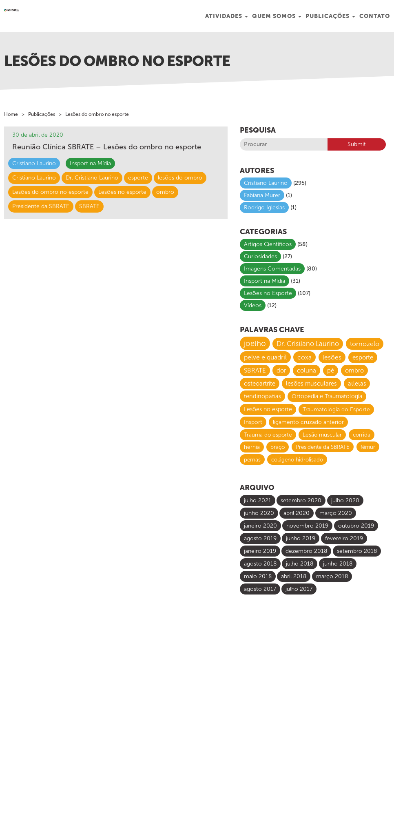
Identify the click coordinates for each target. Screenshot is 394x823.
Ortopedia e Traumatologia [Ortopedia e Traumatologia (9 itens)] (327, 396)
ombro (165, 192)
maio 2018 (258, 576)
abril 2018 (293, 576)
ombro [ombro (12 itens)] (354, 370)
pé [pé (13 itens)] (330, 370)
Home (11, 114)
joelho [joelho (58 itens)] (255, 343)
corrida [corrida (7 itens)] (361, 434)
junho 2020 (259, 513)
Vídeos (252, 305)
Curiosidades (260, 256)
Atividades (226, 16)
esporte (138, 177)
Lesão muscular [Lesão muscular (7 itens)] (322, 434)
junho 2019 (300, 538)
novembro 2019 (307, 525)
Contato (374, 16)
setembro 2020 (301, 500)
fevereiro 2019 (344, 538)
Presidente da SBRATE (40, 206)
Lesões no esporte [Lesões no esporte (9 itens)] (268, 409)
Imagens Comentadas (272, 268)
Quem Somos (276, 16)
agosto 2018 (260, 563)
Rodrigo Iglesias (264, 207)
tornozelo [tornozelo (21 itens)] (364, 344)
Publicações (330, 16)
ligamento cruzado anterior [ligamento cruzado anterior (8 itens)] (308, 422)
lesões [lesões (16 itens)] (332, 357)
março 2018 (332, 576)
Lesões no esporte (122, 192)
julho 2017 (299, 589)
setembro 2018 (357, 551)
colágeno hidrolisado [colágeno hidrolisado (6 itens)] (297, 459)
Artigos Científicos (268, 244)
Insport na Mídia (90, 163)
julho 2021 (257, 500)
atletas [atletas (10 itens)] (357, 383)
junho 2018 (337, 563)
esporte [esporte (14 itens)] (362, 357)
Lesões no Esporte (268, 293)
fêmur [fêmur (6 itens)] (368, 447)
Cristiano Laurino (34, 163)
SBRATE (89, 206)
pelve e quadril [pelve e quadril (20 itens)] (265, 357)
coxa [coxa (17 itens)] (304, 357)
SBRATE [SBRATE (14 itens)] (255, 370)
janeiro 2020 (260, 525)
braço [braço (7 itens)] (277, 447)
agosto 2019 (260, 538)
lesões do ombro (180, 177)
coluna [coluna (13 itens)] (306, 370)
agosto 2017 (260, 589)
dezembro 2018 (306, 551)
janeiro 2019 (260, 551)
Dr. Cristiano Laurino (92, 177)
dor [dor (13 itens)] (281, 370)
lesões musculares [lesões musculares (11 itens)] (311, 383)
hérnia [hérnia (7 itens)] (252, 447)
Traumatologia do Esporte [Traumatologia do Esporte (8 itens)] (336, 409)
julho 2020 (345, 500)
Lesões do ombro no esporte (50, 192)
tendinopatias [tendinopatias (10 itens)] (262, 396)
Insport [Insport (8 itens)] (253, 422)
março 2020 (335, 513)
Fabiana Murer (262, 195)
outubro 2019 (356, 525)
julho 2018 (299, 563)
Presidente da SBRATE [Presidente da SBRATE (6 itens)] (323, 447)
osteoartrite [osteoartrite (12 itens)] (259, 383)
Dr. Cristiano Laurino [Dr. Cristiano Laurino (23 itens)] (308, 344)
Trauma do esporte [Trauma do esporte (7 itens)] (268, 434)
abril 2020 (296, 513)
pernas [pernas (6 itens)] (252, 459)
